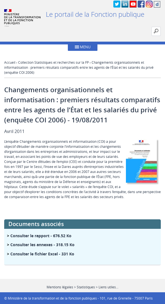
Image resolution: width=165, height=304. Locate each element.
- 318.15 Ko (42, 244)
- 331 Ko (42, 253)
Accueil (9, 62)
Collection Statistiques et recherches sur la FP (53, 62)
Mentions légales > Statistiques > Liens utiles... (82, 287)
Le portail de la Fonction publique (95, 14)
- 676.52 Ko (40, 235)
